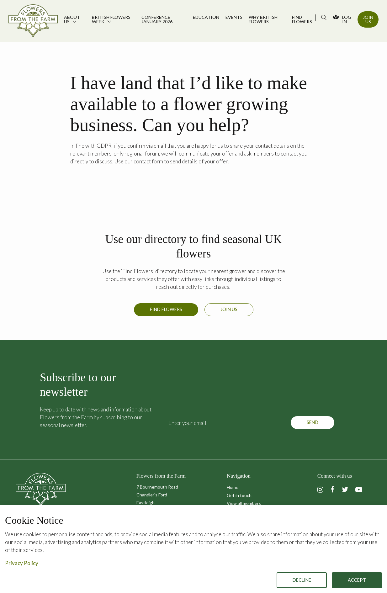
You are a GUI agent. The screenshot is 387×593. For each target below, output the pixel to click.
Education (206, 17)
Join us (228, 309)
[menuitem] (75, 21)
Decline (302, 580)
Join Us (368, 19)
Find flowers (302, 19)
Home (232, 487)
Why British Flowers (263, 19)
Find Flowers (166, 309)
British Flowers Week (111, 19)
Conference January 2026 (156, 19)
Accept (357, 580)
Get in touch (239, 495)
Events (233, 17)
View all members (244, 503)
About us (72, 19)
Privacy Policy (21, 563)
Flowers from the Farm (33, 21)
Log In (346, 19)
